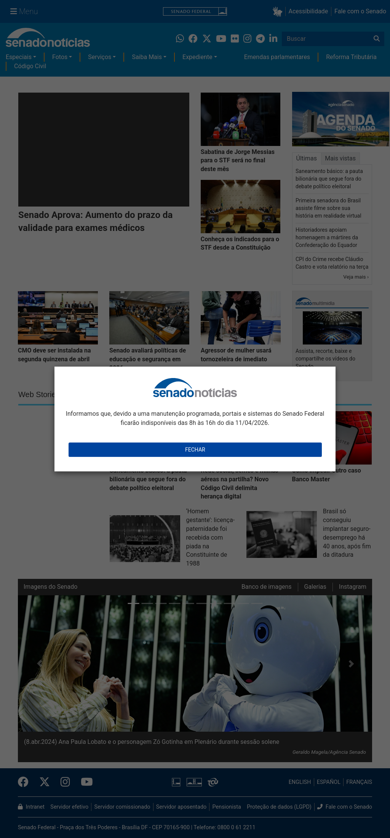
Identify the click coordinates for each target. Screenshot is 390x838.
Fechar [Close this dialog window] (195, 450)
